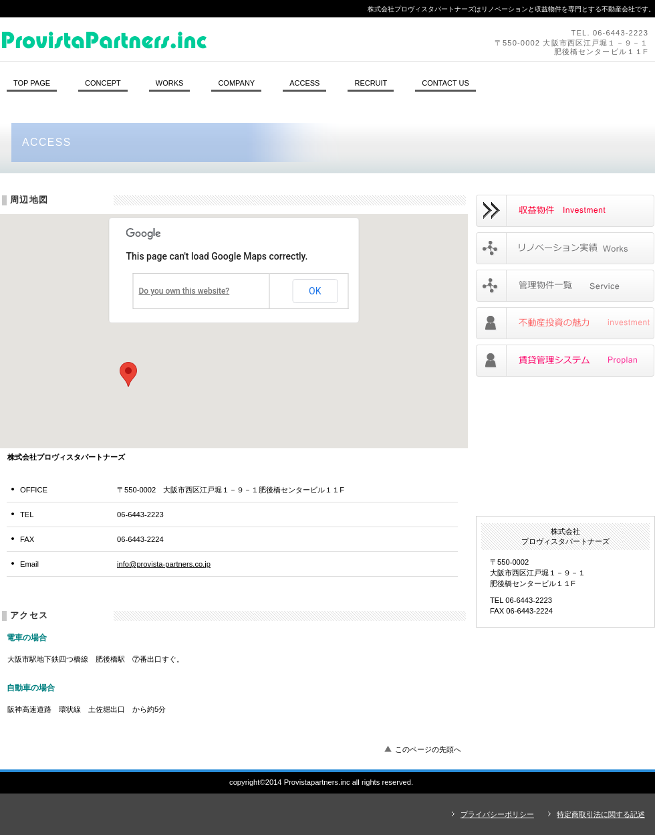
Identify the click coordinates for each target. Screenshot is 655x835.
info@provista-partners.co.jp (164, 564)
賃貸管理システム (565, 361)
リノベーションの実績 (565, 248)
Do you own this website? (184, 291)
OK (315, 291)
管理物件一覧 (565, 286)
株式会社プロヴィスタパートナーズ (184, 38)
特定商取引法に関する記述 (601, 814)
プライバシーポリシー (497, 814)
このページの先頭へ (428, 749)
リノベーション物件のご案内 (565, 211)
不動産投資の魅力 (565, 323)
